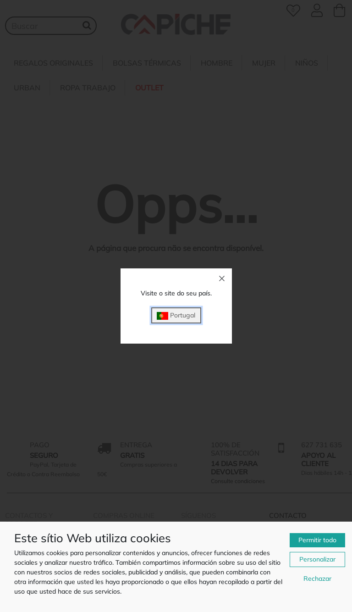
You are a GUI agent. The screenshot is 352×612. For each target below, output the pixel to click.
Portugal (176, 315)
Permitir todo (317, 540)
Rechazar (317, 578)
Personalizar (317, 559)
